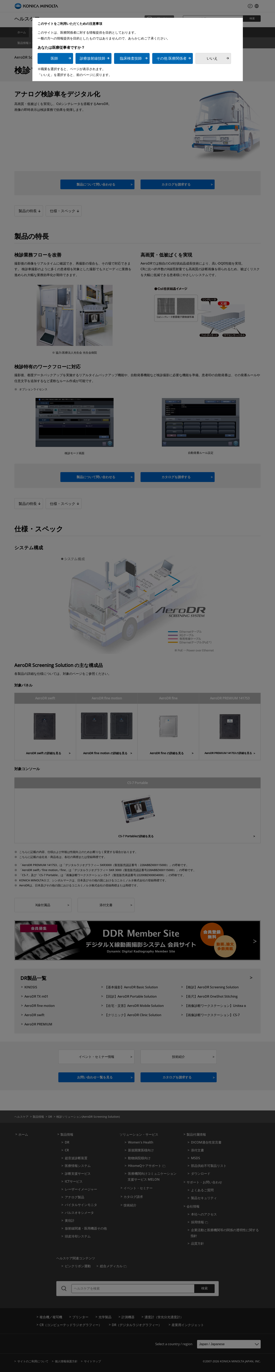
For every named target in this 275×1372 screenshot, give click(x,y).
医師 (54, 58)
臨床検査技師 (131, 58)
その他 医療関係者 (171, 58)
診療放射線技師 (92, 58)
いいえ (212, 58)
